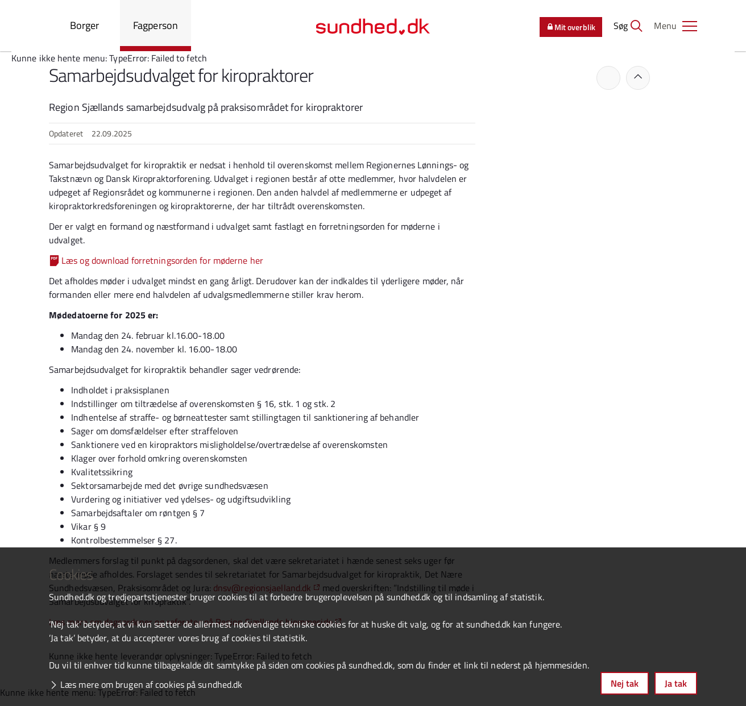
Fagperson (155, 25)
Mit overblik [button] (570, 27)
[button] (675, 25)
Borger (85, 25)
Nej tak (625, 683)
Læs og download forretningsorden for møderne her (162, 260)
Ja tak (676, 683)
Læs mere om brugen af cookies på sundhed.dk (151, 684)
